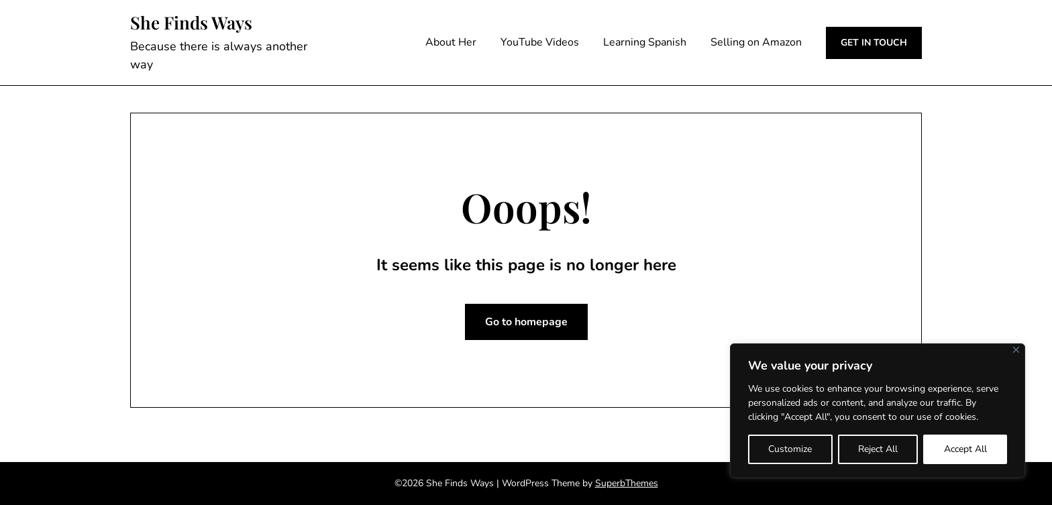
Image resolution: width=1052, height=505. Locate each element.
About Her (450, 42)
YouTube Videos (540, 42)
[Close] (1016, 350)
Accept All (965, 449)
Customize (790, 449)
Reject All (878, 449)
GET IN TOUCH (874, 42)
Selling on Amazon (756, 42)
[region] (877, 410)
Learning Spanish (644, 42)
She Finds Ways (191, 22)
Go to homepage (526, 322)
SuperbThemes (626, 483)
